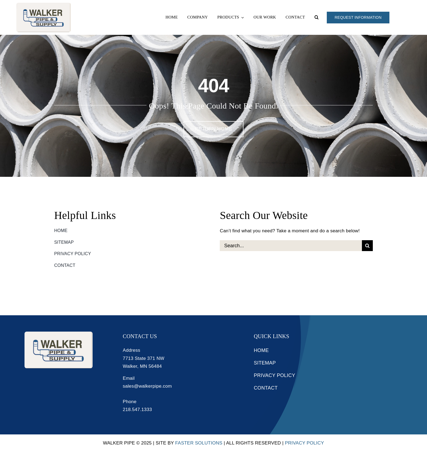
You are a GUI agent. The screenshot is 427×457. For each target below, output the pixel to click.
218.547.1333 (137, 409)
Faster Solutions (198, 443)
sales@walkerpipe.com (147, 386)
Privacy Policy (304, 443)
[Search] (367, 245)
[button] (317, 17)
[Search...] (291, 245)
